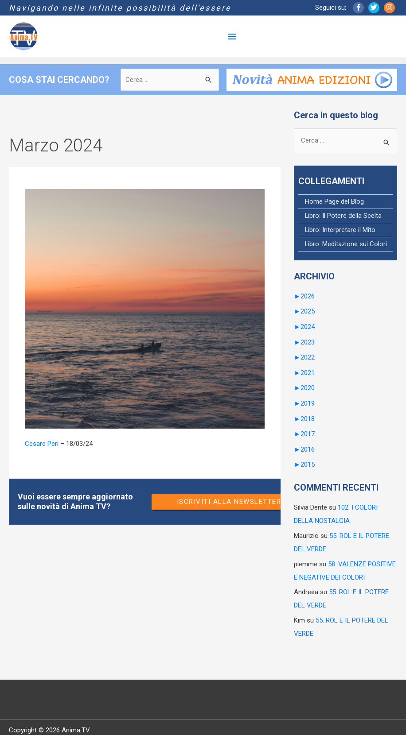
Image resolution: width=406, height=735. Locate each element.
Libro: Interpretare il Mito (340, 229)
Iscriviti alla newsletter (229, 502)
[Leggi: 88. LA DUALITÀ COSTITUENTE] (145, 309)
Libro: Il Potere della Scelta (343, 216)
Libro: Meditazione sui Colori (346, 243)
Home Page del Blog (334, 202)
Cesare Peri (42, 444)
